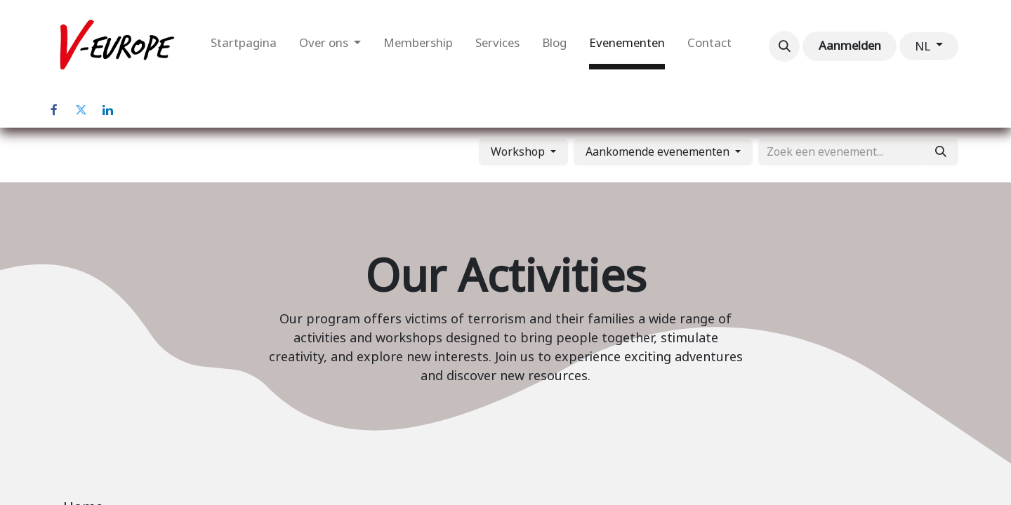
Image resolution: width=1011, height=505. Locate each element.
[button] (784, 46)
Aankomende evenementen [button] (659, 151)
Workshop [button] (519, 151)
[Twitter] (81, 110)
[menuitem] (244, 46)
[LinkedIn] (107, 110)
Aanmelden (850, 45)
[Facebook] (54, 110)
